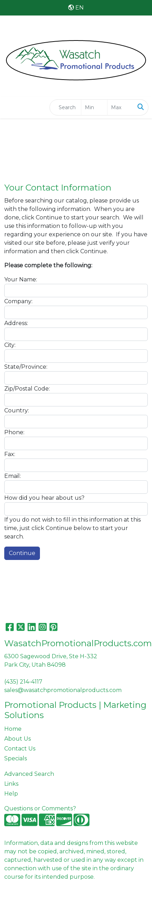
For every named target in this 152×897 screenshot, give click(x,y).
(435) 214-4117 (23, 681)
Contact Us (19, 748)
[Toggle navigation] (11, 107)
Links (11, 783)
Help (11, 793)
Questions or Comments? (40, 808)
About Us (17, 738)
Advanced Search (29, 774)
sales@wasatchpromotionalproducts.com (63, 690)
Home (13, 728)
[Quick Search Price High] (120, 107)
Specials (15, 758)
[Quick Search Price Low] (94, 107)
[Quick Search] (65, 107)
